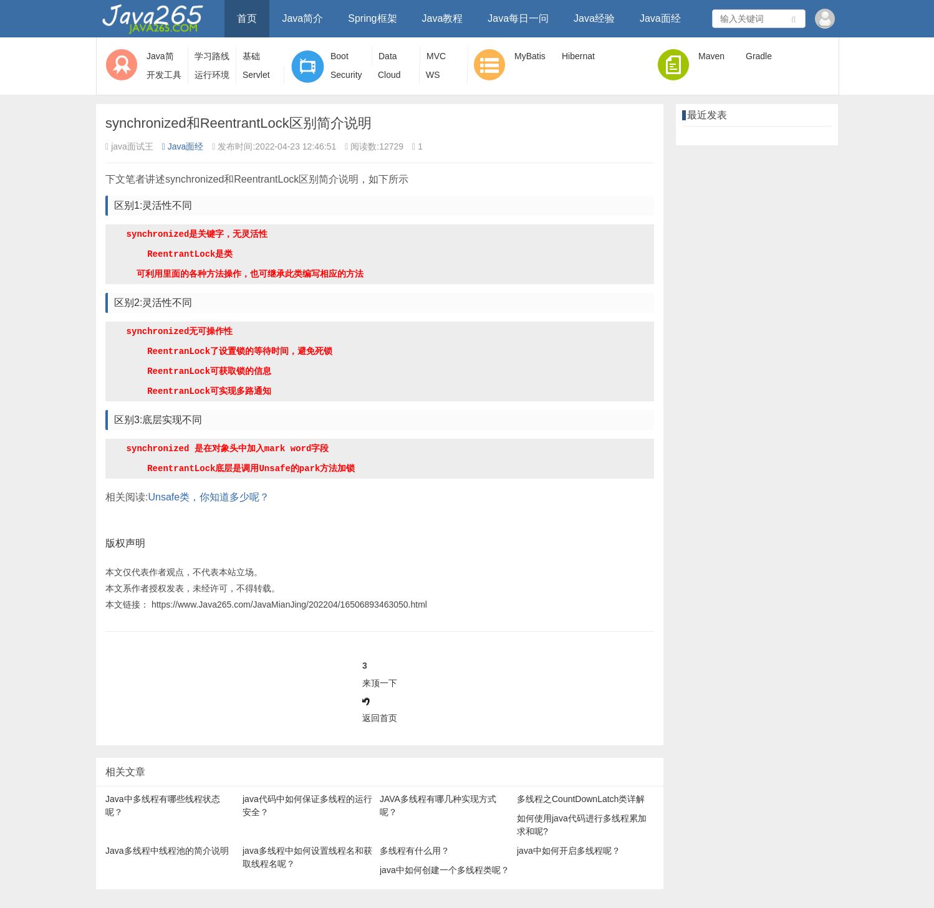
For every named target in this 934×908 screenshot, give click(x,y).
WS (433, 75)
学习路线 (212, 56)
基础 (251, 56)
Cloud (389, 75)
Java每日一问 (518, 18)
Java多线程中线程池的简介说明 (167, 851)
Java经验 (594, 18)
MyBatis (530, 56)
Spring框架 (372, 18)
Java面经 (660, 18)
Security (346, 75)
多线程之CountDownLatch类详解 (581, 799)
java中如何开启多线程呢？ (568, 851)
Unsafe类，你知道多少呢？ (208, 497)
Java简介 (302, 18)
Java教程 (442, 18)
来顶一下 (379, 683)
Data (387, 56)
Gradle (759, 56)
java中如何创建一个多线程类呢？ (444, 870)
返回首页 (379, 718)
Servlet (256, 75)
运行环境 (212, 75)
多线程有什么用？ (415, 851)
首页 (247, 18)
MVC (436, 56)
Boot (339, 56)
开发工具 (164, 75)
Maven (711, 56)
